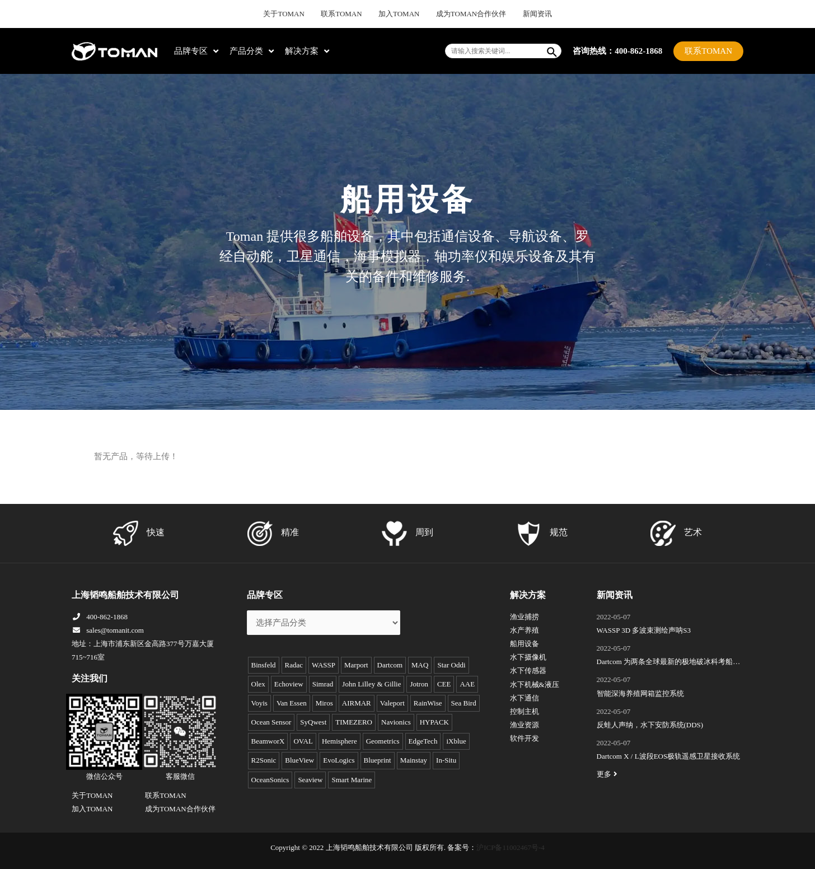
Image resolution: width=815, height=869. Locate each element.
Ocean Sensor (271, 722)
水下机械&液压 (534, 684)
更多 (608, 774)
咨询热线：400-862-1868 (617, 50)
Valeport (392, 703)
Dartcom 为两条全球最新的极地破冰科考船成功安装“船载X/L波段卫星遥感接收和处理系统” (669, 663)
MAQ (419, 665)
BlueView (299, 760)
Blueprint (377, 760)
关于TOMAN (297, 14)
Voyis (259, 703)
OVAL (302, 741)
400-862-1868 (100, 617)
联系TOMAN (348, 14)
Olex (258, 684)
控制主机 (524, 711)
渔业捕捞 (524, 617)
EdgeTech (423, 741)
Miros (324, 703)
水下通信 (524, 698)
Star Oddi (451, 665)
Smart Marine (351, 779)
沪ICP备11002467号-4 (510, 847)
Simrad (323, 684)
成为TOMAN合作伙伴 (464, 14)
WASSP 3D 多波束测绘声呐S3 (644, 630)
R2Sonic (264, 760)
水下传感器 (528, 670)
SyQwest (313, 722)
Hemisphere (339, 741)
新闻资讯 (523, 14)
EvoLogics (338, 760)
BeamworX (268, 741)
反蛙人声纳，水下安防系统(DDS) (650, 725)
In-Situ (446, 760)
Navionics (396, 722)
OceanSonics (270, 779)
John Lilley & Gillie (371, 684)
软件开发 (524, 738)
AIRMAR (356, 703)
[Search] (552, 51)
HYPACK (434, 722)
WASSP (323, 665)
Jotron (419, 684)
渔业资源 (524, 725)
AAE (467, 684)
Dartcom (389, 665)
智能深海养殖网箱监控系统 (640, 693)
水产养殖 (524, 630)
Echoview (288, 684)
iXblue (456, 741)
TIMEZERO (353, 722)
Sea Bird (463, 703)
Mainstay (413, 760)
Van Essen (292, 703)
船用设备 (524, 643)
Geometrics (383, 741)
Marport (356, 665)
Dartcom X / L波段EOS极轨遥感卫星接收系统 (669, 756)
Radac (294, 665)
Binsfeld (263, 665)
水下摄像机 (528, 657)
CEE (444, 684)
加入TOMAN (400, 14)
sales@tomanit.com (108, 630)
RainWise (428, 703)
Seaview (310, 779)
